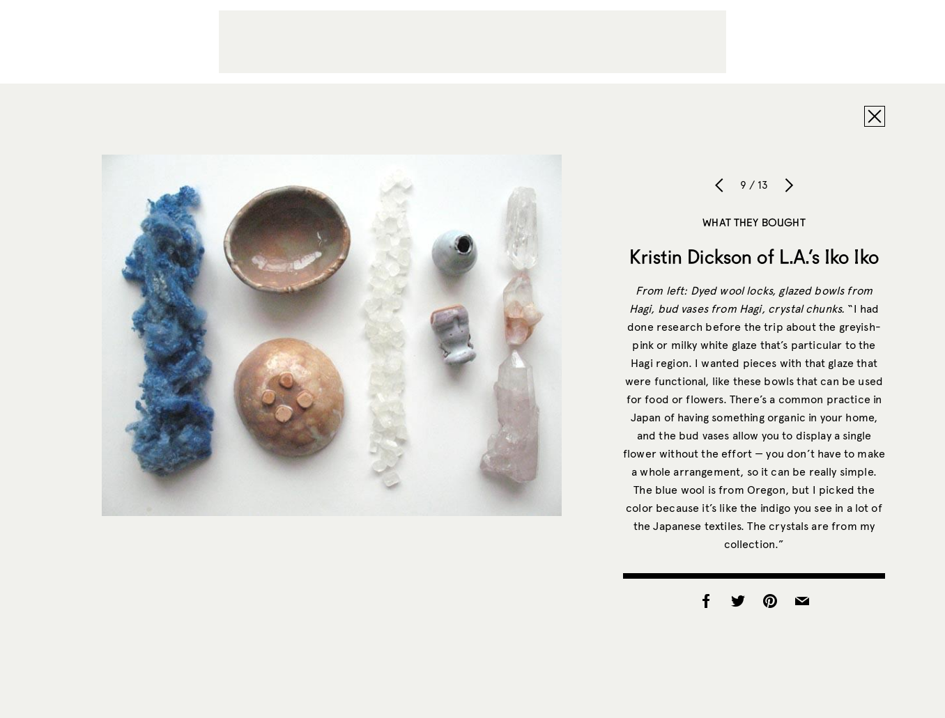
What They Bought (753, 222)
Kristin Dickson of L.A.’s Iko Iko (754, 256)
